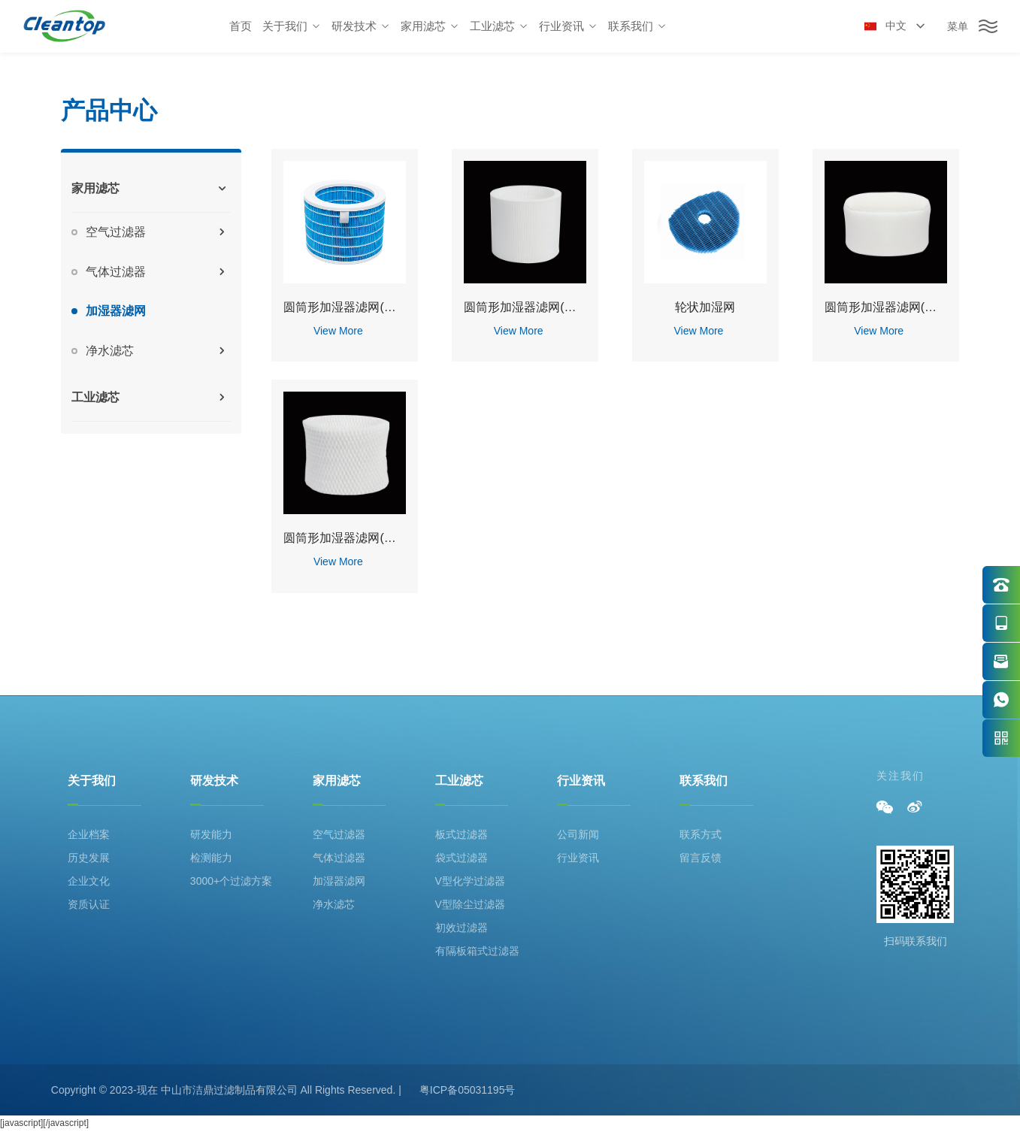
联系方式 (700, 834)
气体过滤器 (339, 858)
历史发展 (89, 858)
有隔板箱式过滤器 (477, 951)
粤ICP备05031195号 (467, 1090)
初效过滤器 (461, 928)
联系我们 (703, 780)
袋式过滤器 (461, 858)
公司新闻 (578, 834)
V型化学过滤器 (470, 881)
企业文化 (89, 881)
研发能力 (211, 834)
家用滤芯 (337, 780)
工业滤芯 (459, 780)
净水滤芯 (334, 904)
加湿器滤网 (339, 881)
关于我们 (92, 780)
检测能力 (211, 858)
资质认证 (89, 904)
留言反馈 (700, 858)
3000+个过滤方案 (231, 881)
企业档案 (89, 834)
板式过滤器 (461, 834)
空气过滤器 (339, 834)
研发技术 (214, 780)
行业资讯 (581, 780)
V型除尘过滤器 (470, 904)
